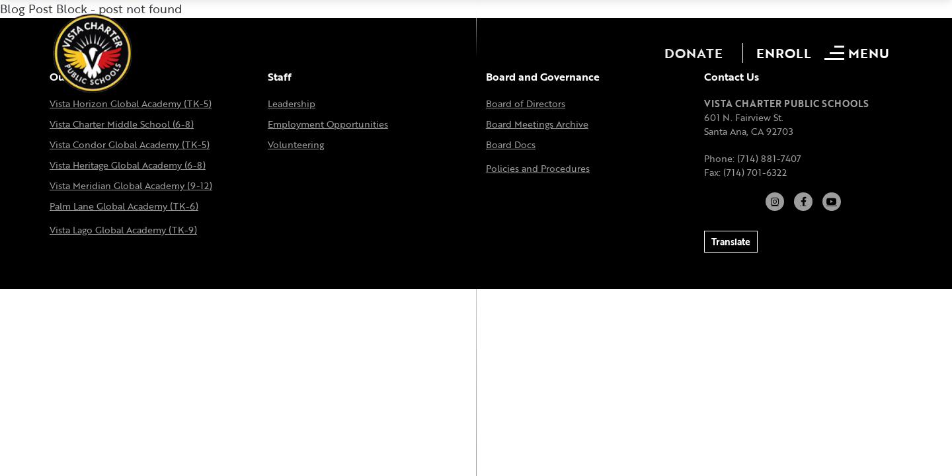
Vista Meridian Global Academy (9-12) (131, 185)
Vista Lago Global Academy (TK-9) (123, 230)
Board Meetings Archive (537, 124)
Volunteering (296, 144)
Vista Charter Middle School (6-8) (122, 124)
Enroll (783, 53)
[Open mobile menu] (858, 53)
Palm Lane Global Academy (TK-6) (124, 206)
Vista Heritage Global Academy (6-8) (128, 165)
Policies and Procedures (538, 168)
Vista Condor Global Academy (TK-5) (130, 144)
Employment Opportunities (328, 124)
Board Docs (511, 144)
